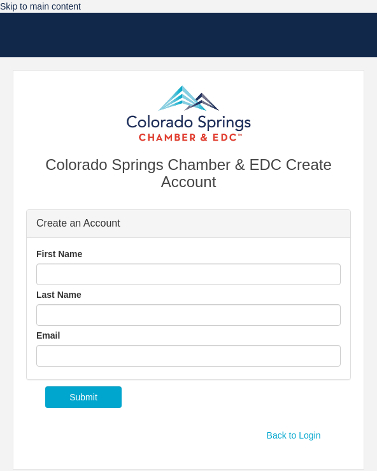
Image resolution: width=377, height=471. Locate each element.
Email (48, 335)
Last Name (59, 295)
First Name (59, 254)
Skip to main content (40, 6)
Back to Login (294, 435)
